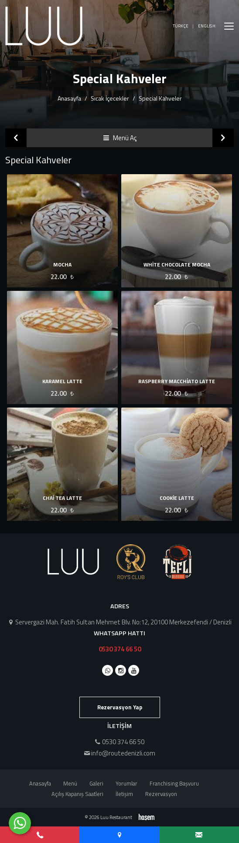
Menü (70, 783)
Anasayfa (69, 98)
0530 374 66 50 (120, 649)
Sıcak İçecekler (110, 98)
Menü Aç (120, 138)
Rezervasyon (161, 793)
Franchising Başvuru (174, 783)
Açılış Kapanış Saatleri (77, 793)
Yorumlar (126, 783)
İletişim (124, 793)
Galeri (96, 783)
